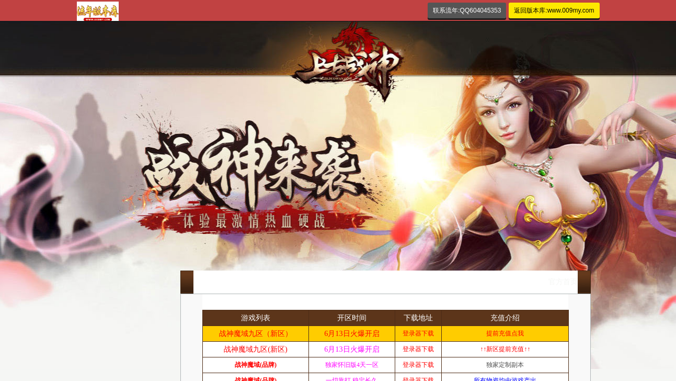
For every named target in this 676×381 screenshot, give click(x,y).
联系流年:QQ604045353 (467, 10)
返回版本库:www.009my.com (554, 10)
